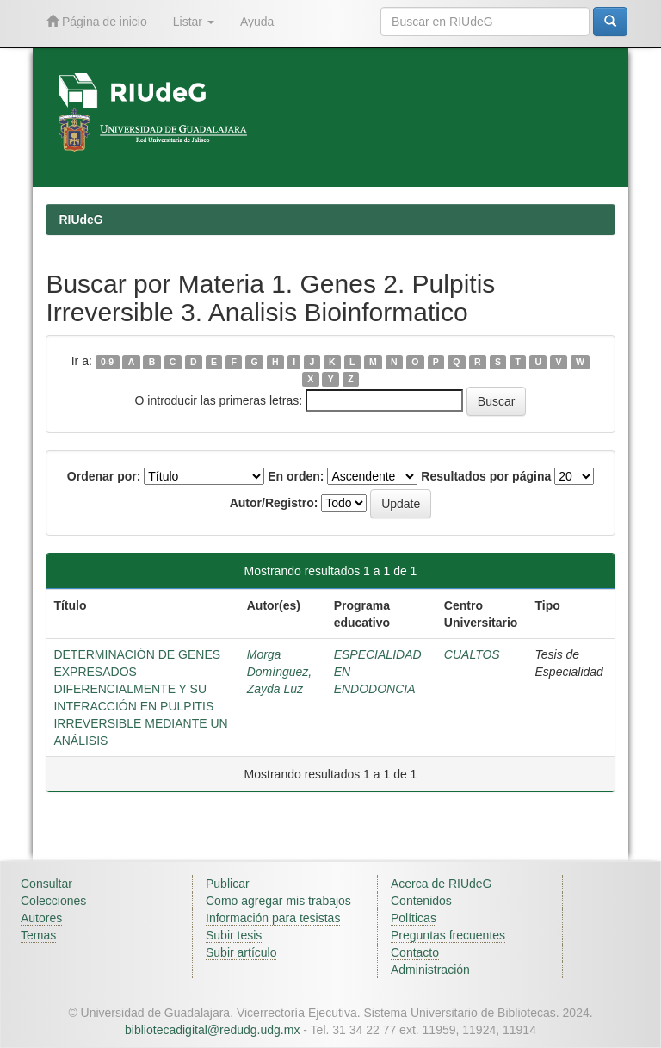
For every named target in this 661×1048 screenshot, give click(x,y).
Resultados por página (486, 476)
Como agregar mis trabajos (278, 901)
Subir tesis (234, 935)
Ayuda (257, 21)
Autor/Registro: (274, 503)
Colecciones (53, 901)
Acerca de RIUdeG (441, 883)
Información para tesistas (273, 918)
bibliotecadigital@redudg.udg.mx (212, 1030)
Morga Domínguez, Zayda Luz (279, 672)
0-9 (107, 362)
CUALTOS (472, 654)
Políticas (413, 918)
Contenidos (421, 901)
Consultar (46, 883)
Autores (41, 918)
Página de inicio (96, 21)
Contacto (415, 952)
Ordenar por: (104, 476)
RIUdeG (80, 219)
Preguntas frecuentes (448, 935)
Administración (430, 970)
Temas (38, 935)
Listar (193, 21)
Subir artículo (241, 952)
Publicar (228, 883)
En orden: (296, 476)
